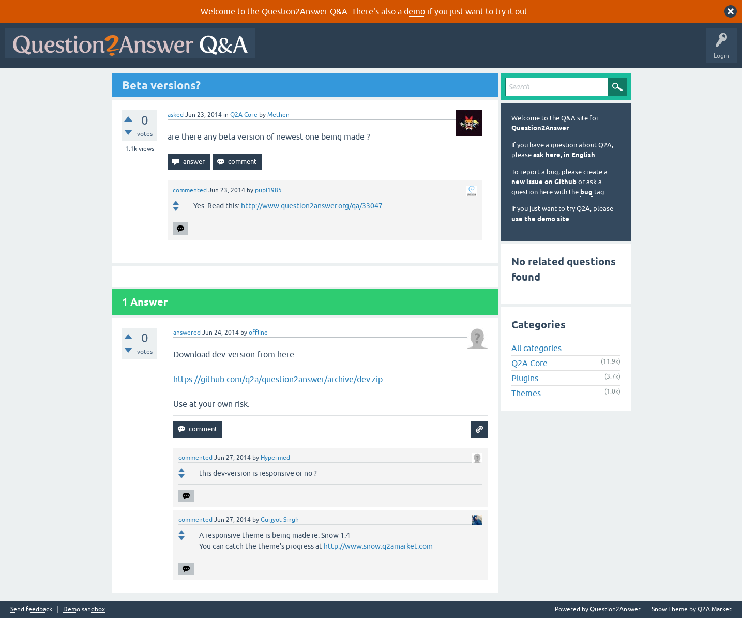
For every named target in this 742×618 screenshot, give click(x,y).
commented (190, 190)
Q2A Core (244, 114)
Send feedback (31, 609)
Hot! (356, 51)
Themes (526, 393)
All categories (536, 348)
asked (176, 114)
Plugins (524, 378)
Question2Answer (540, 128)
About (579, 51)
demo (414, 11)
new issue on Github (544, 182)
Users (467, 51)
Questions (320, 51)
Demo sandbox (84, 609)
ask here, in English (564, 155)
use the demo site (540, 219)
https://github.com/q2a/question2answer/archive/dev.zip (278, 379)
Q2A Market (715, 609)
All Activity (279, 51)
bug (586, 192)
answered (187, 332)
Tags (435, 51)
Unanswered (395, 51)
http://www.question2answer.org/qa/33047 (312, 206)
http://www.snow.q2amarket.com (378, 546)
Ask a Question (510, 51)
